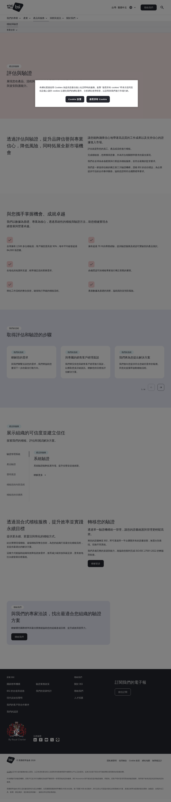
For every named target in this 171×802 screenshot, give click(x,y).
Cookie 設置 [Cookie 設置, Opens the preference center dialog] (74, 99)
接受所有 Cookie (98, 99)
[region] (86, 93)
